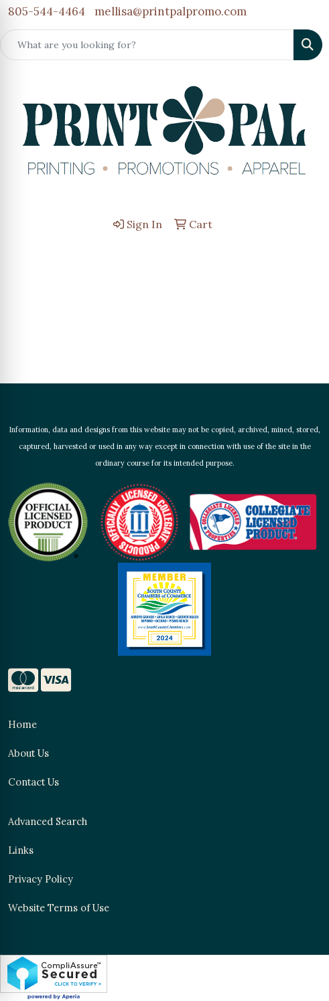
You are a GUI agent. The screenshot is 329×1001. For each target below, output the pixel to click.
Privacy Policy (40, 879)
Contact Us (33, 782)
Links (21, 850)
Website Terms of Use (58, 907)
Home (22, 724)
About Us (28, 753)
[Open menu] (302, 258)
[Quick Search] (147, 44)
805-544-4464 (46, 11)
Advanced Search (47, 821)
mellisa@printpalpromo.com (170, 11)
